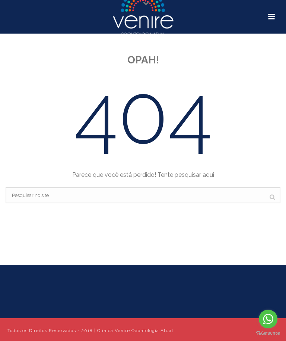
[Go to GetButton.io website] (268, 333)
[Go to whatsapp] (268, 319)
